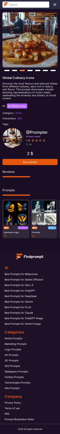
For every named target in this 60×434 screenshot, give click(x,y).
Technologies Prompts (17, 382)
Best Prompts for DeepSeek (21, 296)
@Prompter (37, 132)
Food (18, 113)
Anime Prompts (13, 338)
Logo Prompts (13, 349)
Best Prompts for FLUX (18, 307)
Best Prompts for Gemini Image (23, 323)
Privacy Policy (13, 402)
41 (29, 144)
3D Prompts (11, 360)
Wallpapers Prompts (16, 371)
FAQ (7, 413)
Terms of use (12, 408)
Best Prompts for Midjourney (21, 274)
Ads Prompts (12, 388)
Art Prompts (11, 354)
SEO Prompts (12, 366)
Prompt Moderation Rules (19, 419)
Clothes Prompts (14, 377)
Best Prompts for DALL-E (19, 285)
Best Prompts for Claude (19, 312)
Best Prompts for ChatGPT (20, 290)
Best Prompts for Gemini (19, 301)
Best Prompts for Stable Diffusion (24, 279)
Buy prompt (30, 161)
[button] (7, 70)
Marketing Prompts (16, 343)
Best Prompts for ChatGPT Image (24, 318)
